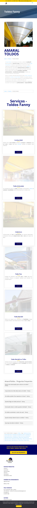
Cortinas (12, 77)
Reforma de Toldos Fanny (17, 438)
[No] (35, 504)
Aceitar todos (18, 506)
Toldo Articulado (7, 471)
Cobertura (5, 468)
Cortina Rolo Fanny (8, 434)
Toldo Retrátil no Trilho (8, 475)
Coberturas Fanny (27, 433)
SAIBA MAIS (18, 152)
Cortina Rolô (6, 469)
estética (31, 188)
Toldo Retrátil (6, 474)
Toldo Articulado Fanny (27, 438)
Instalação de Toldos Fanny (18, 437)
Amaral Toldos (8, 62)
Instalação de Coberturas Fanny (18, 434)
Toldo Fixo (5, 472)
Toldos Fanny (26, 440)
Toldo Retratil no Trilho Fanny (17, 440)
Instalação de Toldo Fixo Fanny (18, 436)
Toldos (26, 75)
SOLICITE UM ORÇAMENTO (18, 452)
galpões (28, 66)
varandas (19, 144)
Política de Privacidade (8, 499)
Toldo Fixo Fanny (7, 440)
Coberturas (30, 75)
